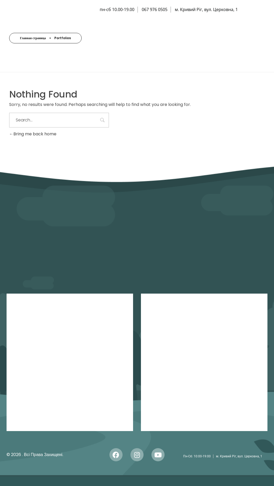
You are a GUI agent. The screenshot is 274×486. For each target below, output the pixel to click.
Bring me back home (32, 134)
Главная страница (33, 38)
